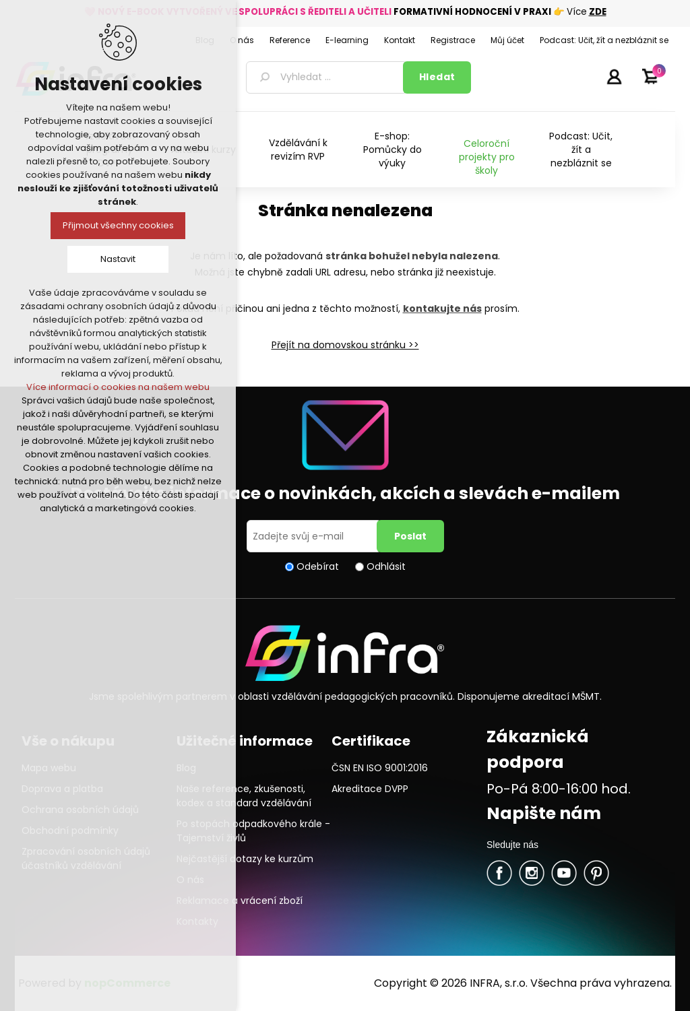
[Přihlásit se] (314, 536)
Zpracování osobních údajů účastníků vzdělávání (86, 858)
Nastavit (117, 259)
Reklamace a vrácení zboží (240, 900)
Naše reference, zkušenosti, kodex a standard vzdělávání (244, 796)
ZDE (597, 11)
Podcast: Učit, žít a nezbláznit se (581, 149)
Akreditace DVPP (370, 788)
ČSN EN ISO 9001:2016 (380, 768)
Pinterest (596, 873)
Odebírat (317, 566)
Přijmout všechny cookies (118, 225)
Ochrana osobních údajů (80, 809)
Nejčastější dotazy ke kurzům (245, 859)
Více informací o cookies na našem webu (118, 387)
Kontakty (197, 921)
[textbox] (327, 77)
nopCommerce (127, 983)
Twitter (531, 873)
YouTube (564, 873)
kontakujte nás (442, 308)
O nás (190, 879)
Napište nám (544, 813)
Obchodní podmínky (70, 830)
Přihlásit (614, 76)
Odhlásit (386, 566)
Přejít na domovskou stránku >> (345, 345)
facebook (499, 873)
